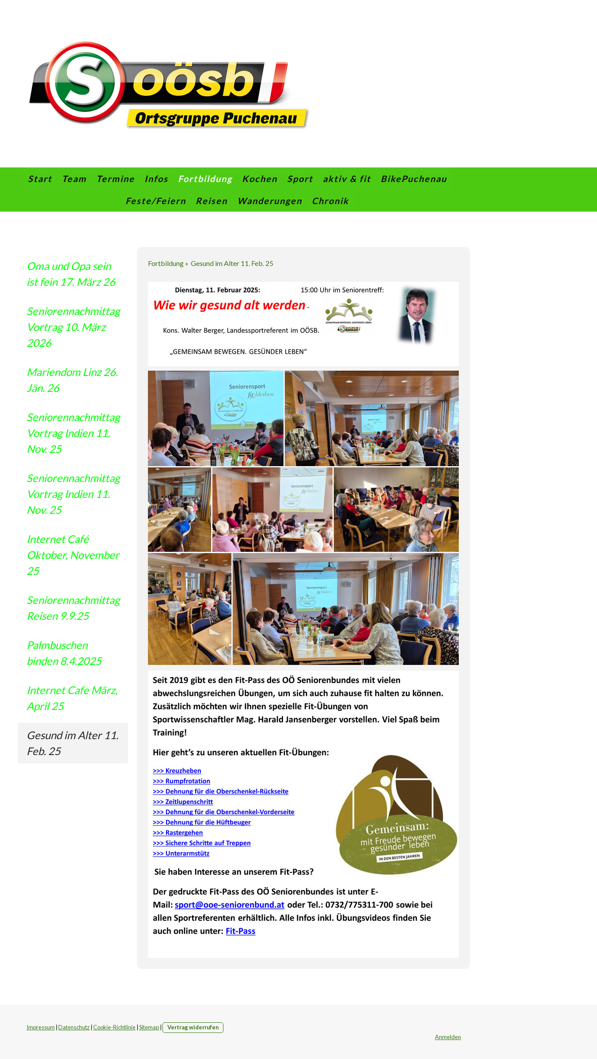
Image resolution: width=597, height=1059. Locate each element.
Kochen (259, 178)
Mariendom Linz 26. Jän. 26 (72, 379)
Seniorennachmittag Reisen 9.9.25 (73, 607)
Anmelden (448, 1036)
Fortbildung (205, 178)
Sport (300, 178)
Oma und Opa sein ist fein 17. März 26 (70, 273)
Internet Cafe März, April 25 (71, 697)
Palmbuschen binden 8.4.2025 (64, 652)
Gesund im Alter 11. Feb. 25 (72, 743)
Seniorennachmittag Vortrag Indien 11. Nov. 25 (73, 432)
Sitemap (149, 1027)
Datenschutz (74, 1027)
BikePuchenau (414, 178)
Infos (156, 178)
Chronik (330, 200)
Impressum (40, 1027)
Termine (115, 178)
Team (74, 178)
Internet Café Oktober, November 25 (72, 554)
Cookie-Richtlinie (114, 1027)
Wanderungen (269, 200)
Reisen (211, 200)
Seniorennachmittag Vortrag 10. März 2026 (73, 326)
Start (40, 178)
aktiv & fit (347, 178)
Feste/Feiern (155, 200)
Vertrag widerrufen (193, 1027)
